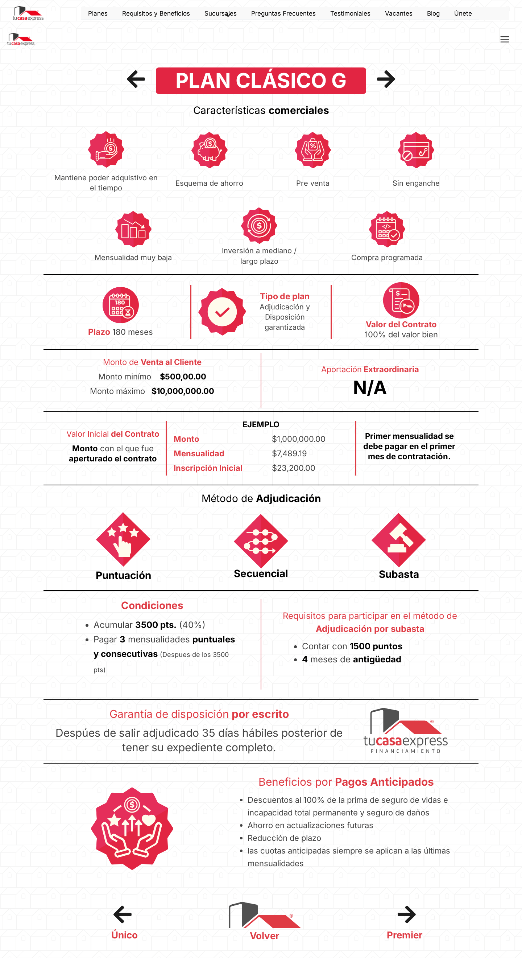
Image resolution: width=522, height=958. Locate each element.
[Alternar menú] (226, 16)
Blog (433, 13)
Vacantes (399, 13)
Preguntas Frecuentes (283, 13)
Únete (463, 13)
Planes (98, 13)
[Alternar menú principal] (505, 40)
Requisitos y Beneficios (156, 13)
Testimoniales (350, 13)
